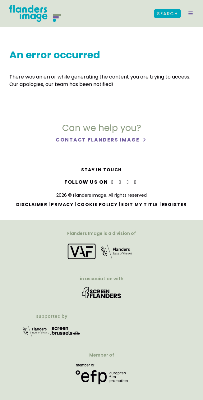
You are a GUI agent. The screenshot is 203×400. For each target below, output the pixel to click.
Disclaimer (31, 204)
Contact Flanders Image (98, 139)
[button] (190, 13)
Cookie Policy (97, 204)
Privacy (62, 204)
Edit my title (139, 204)
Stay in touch (101, 170)
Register (174, 204)
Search (167, 14)
